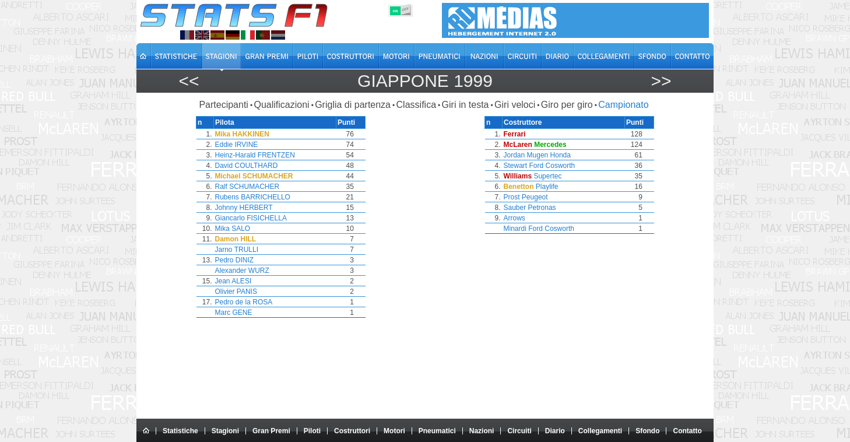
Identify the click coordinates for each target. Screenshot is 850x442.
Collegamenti (600, 431)
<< (188, 80)
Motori (394, 431)
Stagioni (225, 431)
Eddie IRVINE (236, 145)
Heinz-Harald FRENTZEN (255, 155)
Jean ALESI (233, 281)
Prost (512, 197)
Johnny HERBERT (244, 208)
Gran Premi (271, 431)
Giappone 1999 (425, 80)
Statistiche (180, 431)
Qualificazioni (281, 105)
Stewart (516, 166)
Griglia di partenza (353, 105)
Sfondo (647, 431)
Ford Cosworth (552, 166)
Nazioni (481, 431)
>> (661, 80)
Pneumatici (437, 431)
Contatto (687, 431)
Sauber (515, 208)
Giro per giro (567, 105)
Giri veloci (514, 105)
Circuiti (519, 431)
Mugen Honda (549, 155)
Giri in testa (465, 105)
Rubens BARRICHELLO (252, 197)
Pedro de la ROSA (244, 302)
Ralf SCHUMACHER (247, 187)
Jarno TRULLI (236, 249)
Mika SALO (233, 228)
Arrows (514, 218)
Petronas (542, 208)
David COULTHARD (246, 166)
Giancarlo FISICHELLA (251, 218)
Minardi (515, 228)
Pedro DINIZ (234, 260)
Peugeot (535, 197)
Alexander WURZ (242, 270)
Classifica (416, 105)
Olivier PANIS (236, 291)
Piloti (312, 431)
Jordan (514, 155)
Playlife (547, 187)
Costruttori (352, 431)
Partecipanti (223, 105)
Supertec (547, 176)
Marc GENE (233, 312)
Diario (555, 431)
